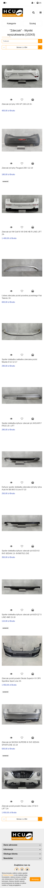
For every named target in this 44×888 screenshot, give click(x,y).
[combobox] (22, 41)
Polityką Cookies (8, 875)
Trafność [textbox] (6, 41)
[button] (39, 3)
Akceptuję (35, 879)
